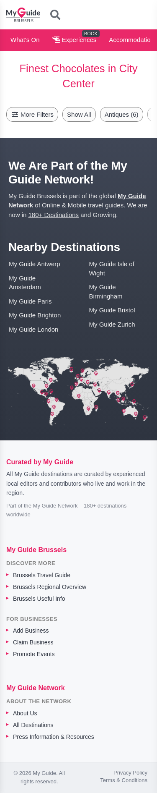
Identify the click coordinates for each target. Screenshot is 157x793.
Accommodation (131, 39)
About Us (25, 713)
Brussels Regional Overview (49, 587)
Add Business (31, 630)
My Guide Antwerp (34, 263)
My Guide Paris (30, 301)
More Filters (32, 114)
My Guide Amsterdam (25, 283)
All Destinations (33, 725)
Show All (79, 114)
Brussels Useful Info (39, 598)
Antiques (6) (122, 114)
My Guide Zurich (112, 324)
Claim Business (33, 642)
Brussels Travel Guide (41, 575)
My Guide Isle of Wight (111, 268)
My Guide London (33, 329)
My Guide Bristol (112, 310)
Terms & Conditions (123, 780)
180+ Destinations (53, 214)
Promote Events (34, 654)
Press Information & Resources (53, 736)
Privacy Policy (130, 772)
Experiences (74, 39)
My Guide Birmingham (106, 291)
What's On (25, 39)
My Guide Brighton (35, 315)
